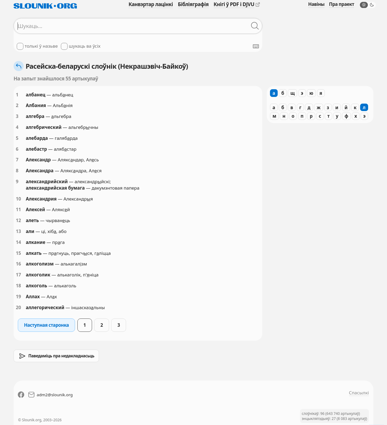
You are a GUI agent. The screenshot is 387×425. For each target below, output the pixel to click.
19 (18, 296)
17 (18, 275)
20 (18, 307)
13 (18, 231)
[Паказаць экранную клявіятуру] (256, 46)
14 (18, 242)
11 (18, 209)
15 (18, 253)
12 (18, 220)
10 (18, 199)
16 (18, 264)
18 (18, 286)
